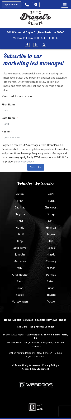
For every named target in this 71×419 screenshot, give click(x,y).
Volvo (51, 301)
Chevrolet (51, 207)
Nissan (51, 268)
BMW (19, 201)
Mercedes (19, 261)
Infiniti (20, 234)
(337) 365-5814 (36, 356)
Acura (20, 194)
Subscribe (35, 167)
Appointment (11, 4)
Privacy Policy (49, 365)
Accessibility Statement (35, 368)
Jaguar (51, 234)
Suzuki (20, 295)
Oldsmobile (19, 275)
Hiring (39, 326)
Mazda (51, 254)
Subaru (51, 288)
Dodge (51, 214)
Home (7, 319)
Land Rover (19, 248)
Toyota (51, 295)
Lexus (51, 248)
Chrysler (20, 214)
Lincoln (20, 254)
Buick (51, 201)
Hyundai (51, 227)
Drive (18, 365)
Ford (20, 221)
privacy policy (26, 161)
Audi (51, 194)
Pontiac (51, 275)
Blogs (62, 319)
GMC (51, 221)
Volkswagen (20, 301)
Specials (40, 319)
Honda (20, 227)
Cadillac (20, 207)
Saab (20, 281)
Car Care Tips (25, 326)
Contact (49, 326)
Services (28, 319)
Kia (51, 241)
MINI (20, 268)
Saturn (51, 281)
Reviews (52, 319)
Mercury (51, 261)
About (17, 319)
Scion (19, 288)
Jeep (20, 241)
